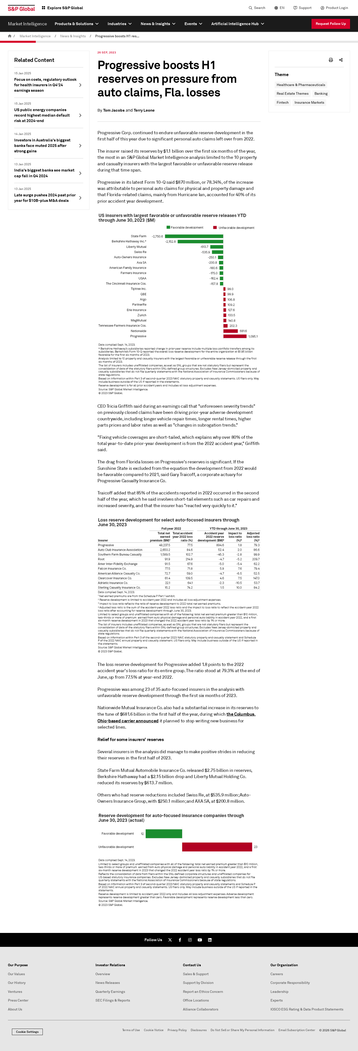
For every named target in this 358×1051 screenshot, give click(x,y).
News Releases (107, 983)
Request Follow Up (331, 23)
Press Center (18, 1000)
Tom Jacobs (114, 110)
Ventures (15, 992)
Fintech (283, 102)
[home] (9, 36)
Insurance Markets (309, 102)
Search (259, 8)
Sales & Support (196, 974)
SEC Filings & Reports (112, 1000)
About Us (15, 1009)
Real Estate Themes (293, 93)
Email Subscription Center (296, 1030)
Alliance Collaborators (200, 1009)
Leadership (279, 992)
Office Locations (196, 1000)
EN (282, 8)
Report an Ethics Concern (203, 992)
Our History (17, 983)
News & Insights (73, 36)
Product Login (337, 8)
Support (305, 8)
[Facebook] (180, 940)
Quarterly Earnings (110, 992)
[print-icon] (331, 60)
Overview (102, 974)
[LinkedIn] (210, 940)
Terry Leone (144, 110)
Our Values (16, 974)
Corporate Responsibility (290, 983)
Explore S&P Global (65, 7)
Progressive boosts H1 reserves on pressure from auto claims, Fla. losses (119, 36)
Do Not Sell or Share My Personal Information (242, 1030)
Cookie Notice (154, 1030)
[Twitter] (170, 940)
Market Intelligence (35, 36)
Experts (276, 1000)
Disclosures (199, 1030)
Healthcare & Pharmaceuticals (301, 85)
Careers (276, 974)
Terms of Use (131, 1030)
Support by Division (198, 983)
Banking (321, 93)
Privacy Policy (177, 1030)
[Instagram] (190, 940)
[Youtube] (200, 940)
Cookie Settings (27, 1032)
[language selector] (278, 8)
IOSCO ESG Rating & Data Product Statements (306, 1009)
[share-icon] (341, 60)
